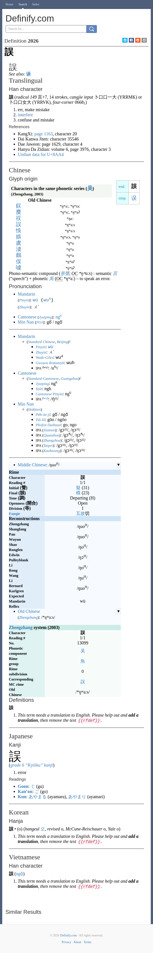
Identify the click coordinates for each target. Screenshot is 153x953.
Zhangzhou (51, 440)
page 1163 (43, 133)
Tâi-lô (40, 419)
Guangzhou (69, 378)
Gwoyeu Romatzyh (50, 363)
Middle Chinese (32, 464)
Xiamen (49, 430)
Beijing (62, 341)
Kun (22, 796)
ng (58, 316)
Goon (23, 785)
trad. (122, 186)
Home (9, 4)
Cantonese (27, 316)
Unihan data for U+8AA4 (41, 154)
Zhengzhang (28, 617)
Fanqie (14, 513)
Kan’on (25, 791)
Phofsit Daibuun (48, 424)
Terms (87, 941)
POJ (39, 322)
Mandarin (26, 294)
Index (35, 4)
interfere (25, 114)
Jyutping (45, 317)
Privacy (66, 941)
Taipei (48, 445)
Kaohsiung (51, 450)
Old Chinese (29, 610)
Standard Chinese (41, 341)
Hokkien (34, 409)
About (77, 941)
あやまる (38, 796)
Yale (39, 388)
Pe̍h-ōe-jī (43, 414)
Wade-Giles (44, 357)
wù (35, 300)
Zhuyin (24, 307)
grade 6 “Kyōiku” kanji (31, 764)
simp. (123, 198)
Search (23, 4)
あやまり (77, 796)
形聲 (64, 273)
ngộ (19, 873)
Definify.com (68, 935)
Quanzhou (51, 435)
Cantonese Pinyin (49, 393)
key (45, 397)
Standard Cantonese (43, 378)
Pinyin (24, 300)
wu (47, 300)
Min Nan (26, 321)
